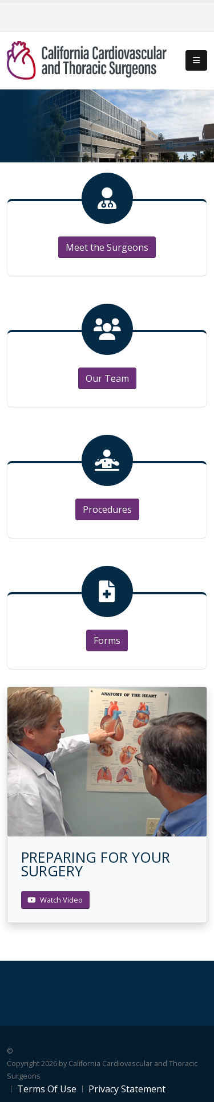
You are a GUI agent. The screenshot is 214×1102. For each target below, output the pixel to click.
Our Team (107, 378)
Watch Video (55, 900)
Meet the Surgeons (107, 247)
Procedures (107, 509)
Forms (107, 640)
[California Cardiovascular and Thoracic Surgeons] (87, 59)
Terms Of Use (46, 1089)
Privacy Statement (126, 1089)
